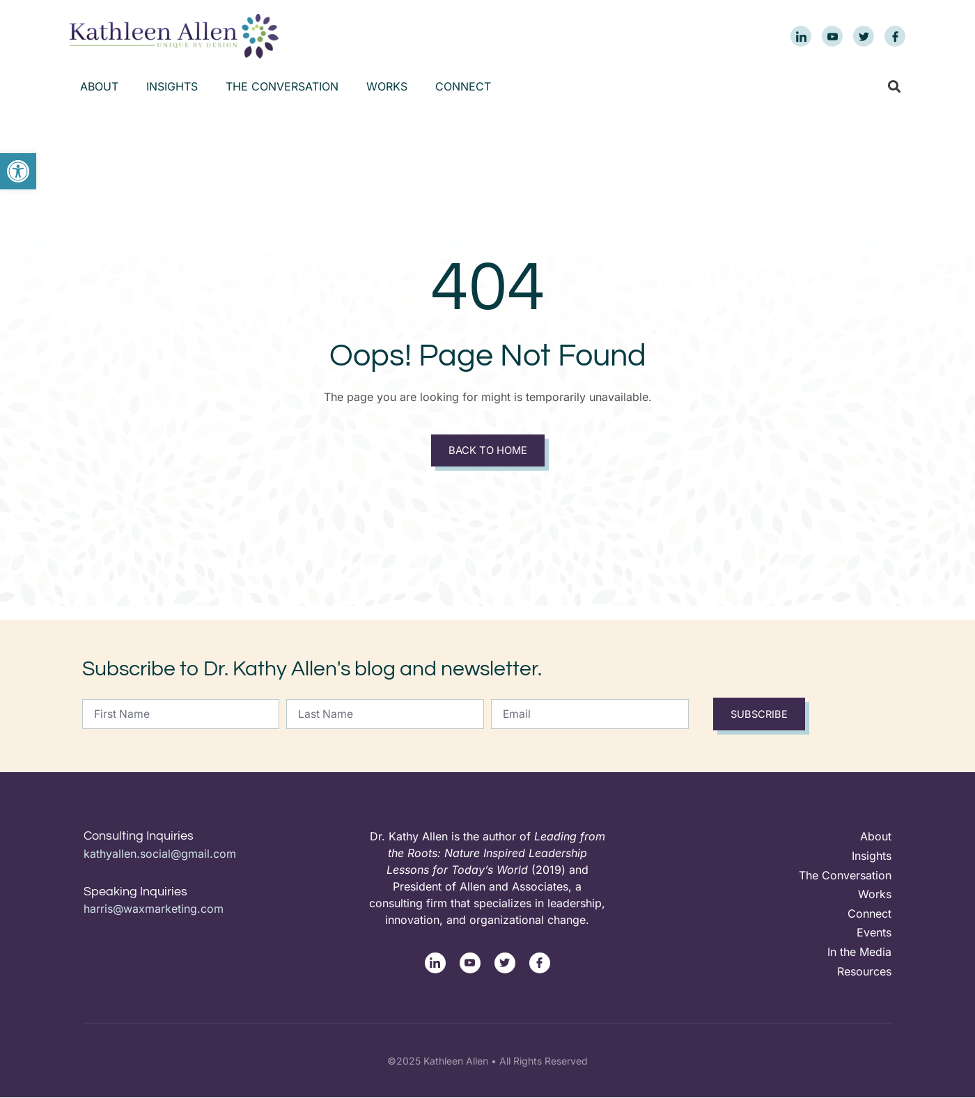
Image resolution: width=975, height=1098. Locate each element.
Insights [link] (172, 86)
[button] (893, 86)
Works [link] (386, 86)
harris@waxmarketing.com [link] (154, 909)
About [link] (99, 86)
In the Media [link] (859, 952)
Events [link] (874, 933)
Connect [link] (463, 86)
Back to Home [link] (487, 450)
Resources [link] (864, 971)
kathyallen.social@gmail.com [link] (160, 854)
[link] (18, 171)
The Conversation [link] (282, 86)
